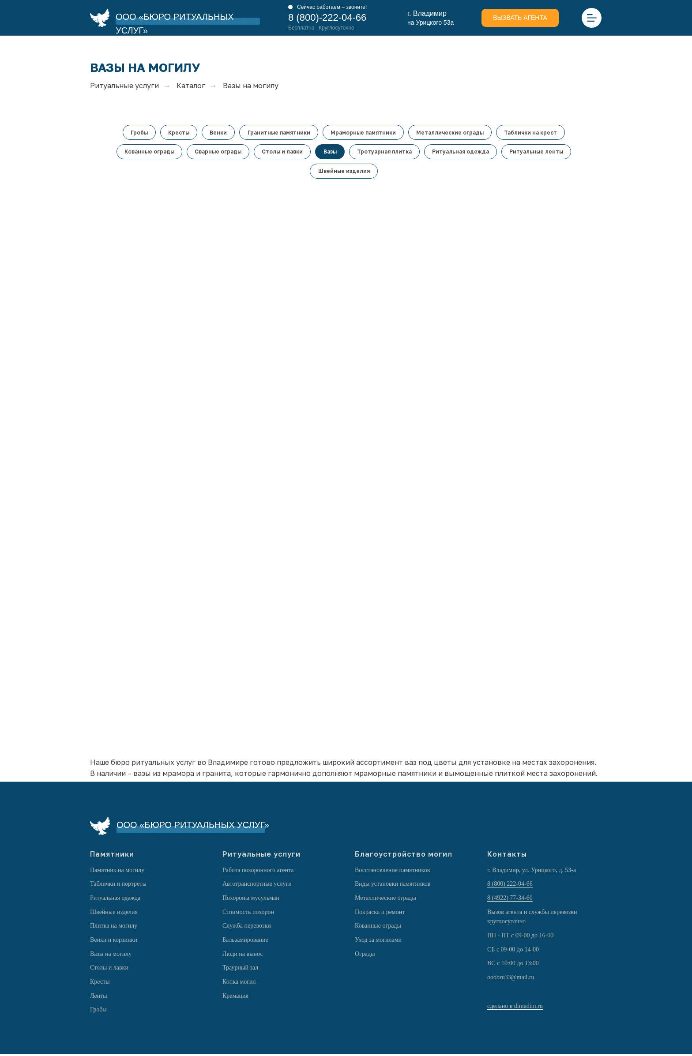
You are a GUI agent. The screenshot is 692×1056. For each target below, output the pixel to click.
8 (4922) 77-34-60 (510, 899)
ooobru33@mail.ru (510, 979)
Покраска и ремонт (380, 913)
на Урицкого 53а (430, 22)
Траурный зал (240, 969)
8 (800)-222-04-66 (327, 17)
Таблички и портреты (118, 885)
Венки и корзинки (113, 941)
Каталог (191, 86)
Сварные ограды (216, 152)
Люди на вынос (242, 955)
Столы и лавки (281, 152)
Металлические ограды (451, 132)
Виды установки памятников (392, 885)
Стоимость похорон (248, 913)
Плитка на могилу (113, 927)
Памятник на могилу (117, 871)
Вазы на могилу (111, 955)
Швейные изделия (344, 172)
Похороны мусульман (250, 899)
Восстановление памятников (392, 871)
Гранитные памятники (279, 132)
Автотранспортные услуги (257, 885)
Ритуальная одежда (462, 152)
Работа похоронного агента (257, 871)
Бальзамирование (245, 941)
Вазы (330, 152)
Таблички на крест (533, 132)
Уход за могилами (378, 941)
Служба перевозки (246, 927)
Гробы (137, 132)
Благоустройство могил (403, 855)
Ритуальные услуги (124, 86)
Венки (217, 132)
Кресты (177, 132)
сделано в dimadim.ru (515, 1007)
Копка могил (239, 983)
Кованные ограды (147, 152)
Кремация (235, 997)
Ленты (98, 997)
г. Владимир (427, 13)
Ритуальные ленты (539, 152)
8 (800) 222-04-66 (510, 885)
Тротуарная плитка (385, 152)
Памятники (112, 855)
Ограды (365, 955)
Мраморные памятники (364, 132)
